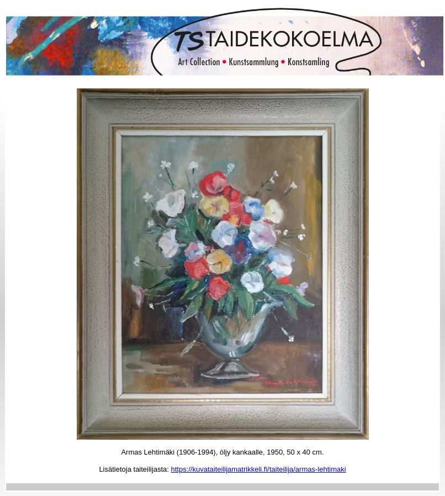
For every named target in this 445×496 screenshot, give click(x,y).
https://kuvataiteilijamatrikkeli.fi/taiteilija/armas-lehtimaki (258, 469)
